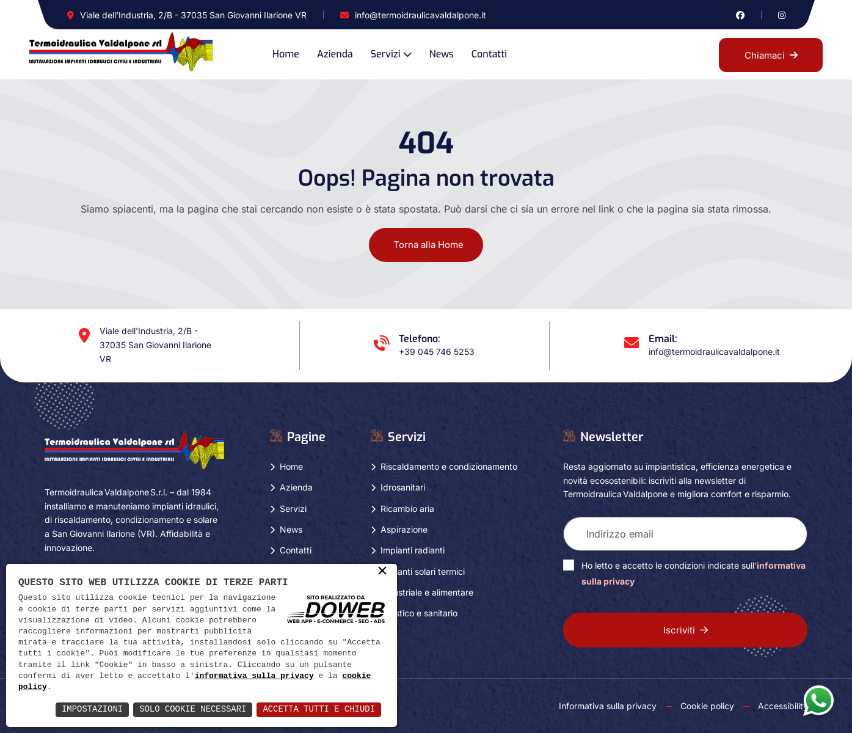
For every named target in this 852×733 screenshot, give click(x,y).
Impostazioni (91, 709)
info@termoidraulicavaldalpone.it (420, 15)
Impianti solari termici (422, 571)
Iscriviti (685, 630)
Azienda (335, 54)
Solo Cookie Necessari (192, 709)
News (441, 54)
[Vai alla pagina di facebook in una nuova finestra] (740, 15)
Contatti (489, 54)
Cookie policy (707, 706)
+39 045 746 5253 (437, 351)
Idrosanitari (402, 487)
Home (285, 54)
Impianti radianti (412, 550)
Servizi (386, 54)
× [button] (382, 572)
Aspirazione (404, 529)
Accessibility (783, 706)
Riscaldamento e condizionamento (448, 466)
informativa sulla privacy (254, 676)
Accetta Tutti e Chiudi (318, 709)
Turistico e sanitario (418, 613)
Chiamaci (771, 55)
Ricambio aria (407, 508)
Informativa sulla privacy (608, 706)
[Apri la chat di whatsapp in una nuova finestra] (818, 700)
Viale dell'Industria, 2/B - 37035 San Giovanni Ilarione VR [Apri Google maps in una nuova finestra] (193, 15)
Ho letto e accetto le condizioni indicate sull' (693, 573)
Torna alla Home (428, 244)
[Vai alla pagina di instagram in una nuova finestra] (781, 15)
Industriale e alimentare (426, 592)
